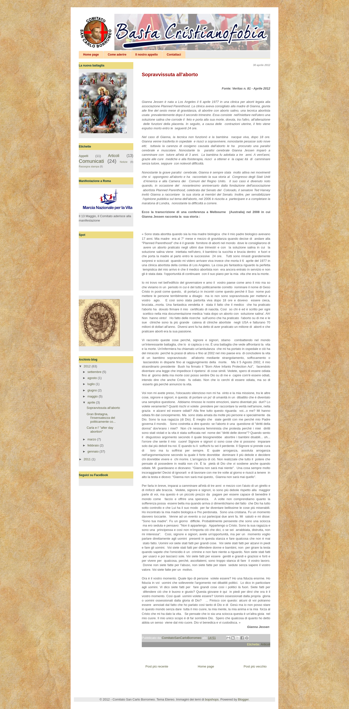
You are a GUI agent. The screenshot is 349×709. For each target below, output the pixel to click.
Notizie (123, 162)
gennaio (93, 451)
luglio (91, 384)
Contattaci (174, 54)
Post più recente (156, 666)
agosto (92, 378)
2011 (88, 459)
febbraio (93, 445)
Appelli (83, 156)
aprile (91, 402)
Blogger (243, 699)
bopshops (212, 699)
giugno (92, 390)
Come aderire (117, 54)
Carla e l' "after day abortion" (100, 429)
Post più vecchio (255, 666)
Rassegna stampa (89, 166)
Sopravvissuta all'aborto (103, 408)
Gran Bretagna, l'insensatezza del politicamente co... (101, 417)
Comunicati (91, 161)
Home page (91, 54)
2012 (88, 366)
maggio (93, 396)
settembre (94, 372)
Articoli (265, 644)
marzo (92, 439)
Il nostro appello (146, 54)
